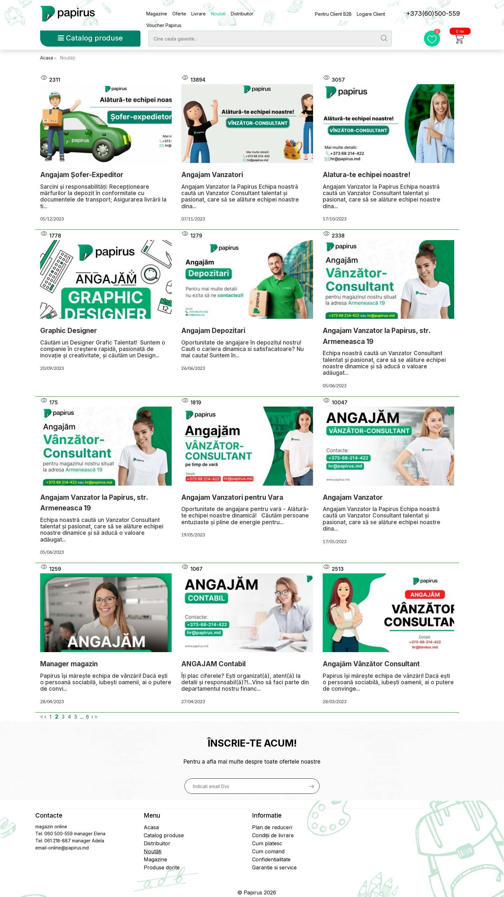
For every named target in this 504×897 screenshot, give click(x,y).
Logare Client (371, 14)
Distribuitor (242, 13)
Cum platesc (267, 843)
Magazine (156, 13)
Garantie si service (274, 867)
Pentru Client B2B (333, 14)
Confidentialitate (271, 859)
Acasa (47, 57)
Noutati (218, 13)
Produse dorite (162, 867)
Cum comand (268, 851)
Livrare (198, 13)
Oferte (179, 13)
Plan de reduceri (272, 827)
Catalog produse (90, 38)
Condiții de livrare (273, 835)
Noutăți (67, 57)
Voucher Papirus (163, 25)
